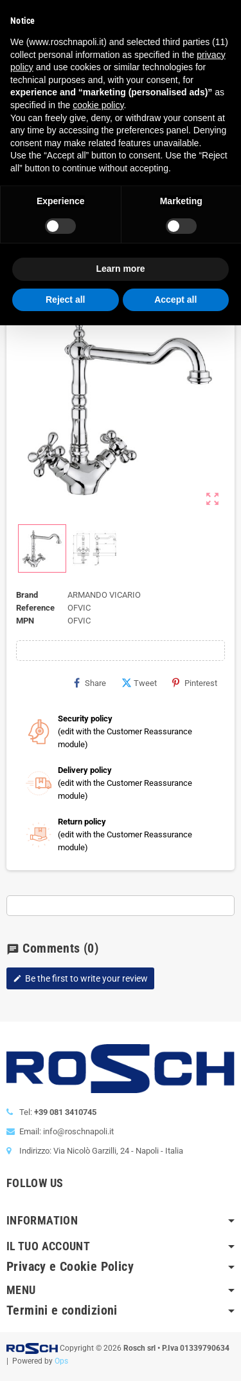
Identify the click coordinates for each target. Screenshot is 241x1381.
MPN (25, 620)
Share (90, 683)
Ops (61, 1361)
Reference (35, 608)
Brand (27, 595)
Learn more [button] (120, 268)
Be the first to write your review (80, 978)
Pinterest (194, 683)
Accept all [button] (175, 299)
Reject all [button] (65, 299)
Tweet (139, 683)
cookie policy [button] (98, 105)
